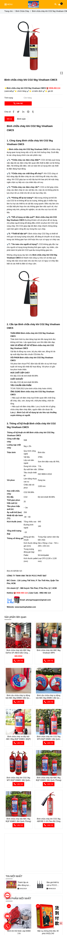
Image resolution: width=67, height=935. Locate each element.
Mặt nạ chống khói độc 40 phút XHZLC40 (48, 932)
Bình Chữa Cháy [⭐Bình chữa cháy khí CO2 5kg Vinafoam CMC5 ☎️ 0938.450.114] (22, 11)
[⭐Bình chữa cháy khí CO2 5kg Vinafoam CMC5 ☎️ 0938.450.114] (60, 4)
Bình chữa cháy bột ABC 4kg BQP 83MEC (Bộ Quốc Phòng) (18, 820)
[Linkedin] (23, 111)
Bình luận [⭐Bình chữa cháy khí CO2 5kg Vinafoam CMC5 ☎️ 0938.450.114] (21, 119)
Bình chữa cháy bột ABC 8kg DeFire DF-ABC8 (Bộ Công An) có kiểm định (18, 651)
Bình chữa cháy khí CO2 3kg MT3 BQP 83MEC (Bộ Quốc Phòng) (18, 779)
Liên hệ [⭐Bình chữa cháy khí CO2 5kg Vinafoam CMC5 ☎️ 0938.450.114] (18, 103)
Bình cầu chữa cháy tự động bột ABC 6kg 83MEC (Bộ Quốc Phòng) (48, 696)
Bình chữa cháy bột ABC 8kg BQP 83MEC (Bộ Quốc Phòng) (48, 779)
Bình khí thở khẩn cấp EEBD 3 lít (19, 932)
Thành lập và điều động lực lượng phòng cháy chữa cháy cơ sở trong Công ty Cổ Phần (25, 884)
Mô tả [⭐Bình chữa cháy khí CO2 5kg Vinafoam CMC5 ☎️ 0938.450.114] (9, 119)
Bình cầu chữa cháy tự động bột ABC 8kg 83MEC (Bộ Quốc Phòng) (18, 696)
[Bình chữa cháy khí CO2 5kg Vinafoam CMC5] (33, 4)
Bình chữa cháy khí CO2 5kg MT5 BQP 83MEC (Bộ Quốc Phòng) (48, 738)
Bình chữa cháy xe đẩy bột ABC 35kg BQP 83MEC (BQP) (18, 738)
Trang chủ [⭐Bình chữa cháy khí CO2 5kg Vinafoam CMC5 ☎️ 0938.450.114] (8, 11)
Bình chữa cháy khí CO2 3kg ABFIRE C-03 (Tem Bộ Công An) (48, 820)
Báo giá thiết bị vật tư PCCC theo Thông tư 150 (53, 884)
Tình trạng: (9, 98)
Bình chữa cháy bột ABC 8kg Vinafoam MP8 (48, 651)
